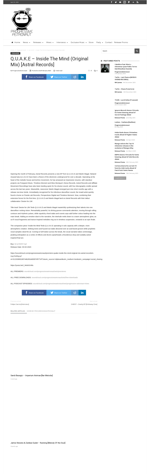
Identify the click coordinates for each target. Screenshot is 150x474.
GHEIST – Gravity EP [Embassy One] (77, 302)
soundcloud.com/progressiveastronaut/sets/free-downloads (55, 277)
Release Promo (120, 118)
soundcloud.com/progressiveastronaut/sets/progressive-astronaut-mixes (61, 284)
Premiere (15, 53)
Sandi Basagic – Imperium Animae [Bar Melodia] (22, 347)
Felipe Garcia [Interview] (30, 302)
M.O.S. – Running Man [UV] (81, 346)
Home (12, 50)
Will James (118, 82)
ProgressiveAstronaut (19, 70)
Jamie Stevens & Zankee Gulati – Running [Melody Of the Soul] (54, 347)
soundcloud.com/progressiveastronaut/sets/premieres (45, 271)
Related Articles (18, 311)
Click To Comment (54, 368)
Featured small (21, 50)
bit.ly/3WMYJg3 (21, 244)
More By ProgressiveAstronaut (41, 311)
